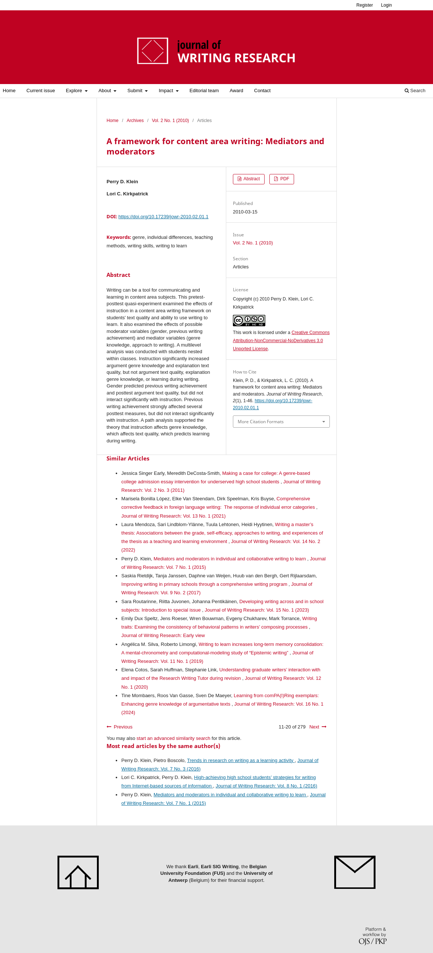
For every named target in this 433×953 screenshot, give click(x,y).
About (105, 90)
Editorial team (204, 90)
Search (415, 90)
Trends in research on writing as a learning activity (241, 760)
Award (236, 90)
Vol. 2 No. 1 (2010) (170, 120)
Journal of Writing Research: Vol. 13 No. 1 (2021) (173, 516)
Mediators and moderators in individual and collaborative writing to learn (230, 558)
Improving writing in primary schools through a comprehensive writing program (205, 584)
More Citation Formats (261, 421)
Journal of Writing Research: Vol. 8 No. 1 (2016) (266, 786)
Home (9, 90)
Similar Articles (127, 458)
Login (386, 5)
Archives (135, 120)
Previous (123, 727)
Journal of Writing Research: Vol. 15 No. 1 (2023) (257, 610)
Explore (75, 90)
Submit (136, 90)
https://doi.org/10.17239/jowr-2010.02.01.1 (163, 216)
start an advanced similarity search (173, 738)
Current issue (41, 90)
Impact (167, 90)
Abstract (251, 178)
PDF (284, 178)
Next (314, 727)
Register (364, 5)
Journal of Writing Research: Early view (163, 635)
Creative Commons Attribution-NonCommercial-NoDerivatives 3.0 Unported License (281, 340)
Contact (262, 90)
